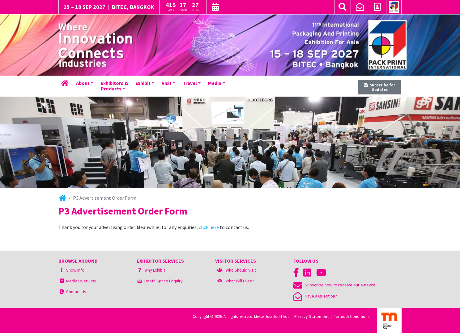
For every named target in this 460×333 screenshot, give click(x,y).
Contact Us (76, 291)
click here (209, 227)
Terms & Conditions (352, 316)
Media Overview (81, 281)
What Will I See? (240, 281)
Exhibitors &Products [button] (114, 86)
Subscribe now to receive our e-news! (334, 285)
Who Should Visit (241, 270)
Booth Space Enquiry (163, 281)
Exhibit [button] (143, 83)
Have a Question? (315, 296)
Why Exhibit (154, 270)
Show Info (75, 270)
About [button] (83, 83)
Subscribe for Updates (379, 87)
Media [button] (214, 83)
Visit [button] (167, 83)
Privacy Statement (311, 316)
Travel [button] (190, 83)
